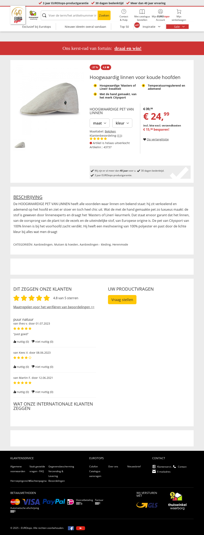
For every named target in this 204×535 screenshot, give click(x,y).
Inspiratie (149, 27)
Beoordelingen (56, 481)
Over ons (113, 466)
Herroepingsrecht (20, 481)
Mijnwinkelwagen (179, 15)
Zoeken (104, 15)
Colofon (93, 466)
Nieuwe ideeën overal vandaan (85, 27)
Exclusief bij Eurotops (36, 27)
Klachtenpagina (38, 481)
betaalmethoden (23, 493)
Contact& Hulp (123, 15)
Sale (177, 27)
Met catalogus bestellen (142, 15)
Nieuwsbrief (134, 466)
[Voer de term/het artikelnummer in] (76, 15)
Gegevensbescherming (61, 466)
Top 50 (124, 27)
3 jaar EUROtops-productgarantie (65, 3)
